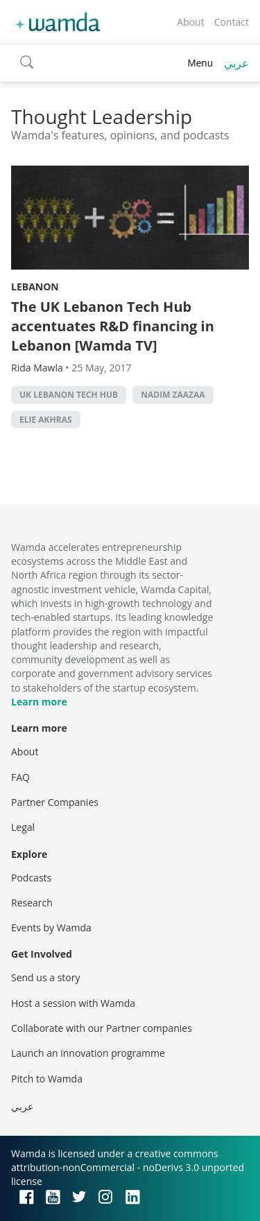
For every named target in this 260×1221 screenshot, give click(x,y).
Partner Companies (54, 802)
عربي (236, 63)
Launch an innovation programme (88, 1053)
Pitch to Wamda (47, 1078)
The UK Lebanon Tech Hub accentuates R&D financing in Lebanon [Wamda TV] (112, 326)
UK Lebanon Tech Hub (68, 395)
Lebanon (35, 286)
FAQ (20, 777)
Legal (23, 827)
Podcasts (31, 877)
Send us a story (45, 977)
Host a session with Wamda (73, 1003)
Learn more (39, 701)
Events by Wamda (51, 927)
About (190, 21)
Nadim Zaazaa (173, 395)
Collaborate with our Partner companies (101, 1028)
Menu (200, 62)
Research (32, 902)
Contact (231, 21)
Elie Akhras (45, 419)
